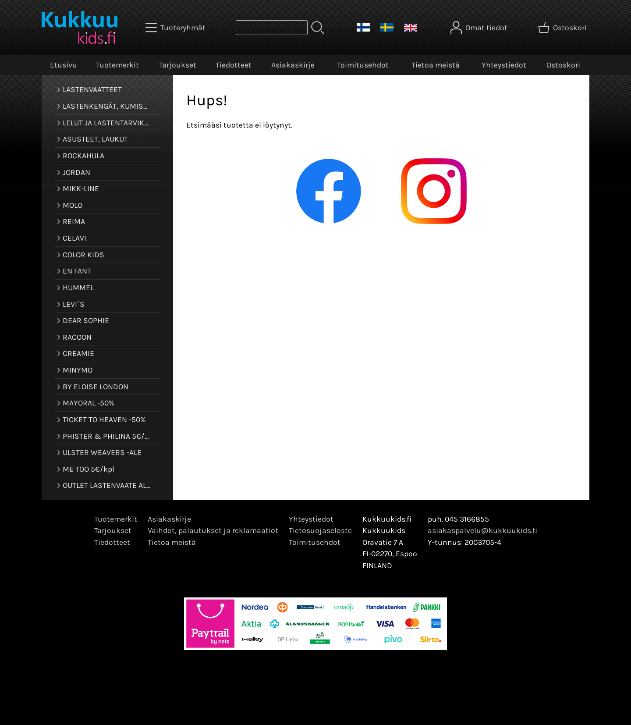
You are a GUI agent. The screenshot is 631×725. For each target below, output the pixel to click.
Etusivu (63, 64)
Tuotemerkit (117, 64)
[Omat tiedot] (480, 27)
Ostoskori (563, 64)
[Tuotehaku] (272, 27)
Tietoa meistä (435, 64)
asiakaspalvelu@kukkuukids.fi (482, 530)
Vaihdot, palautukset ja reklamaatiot (213, 530)
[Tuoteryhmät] (176, 27)
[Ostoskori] (563, 27)
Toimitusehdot (363, 64)
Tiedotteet (234, 64)
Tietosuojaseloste (320, 530)
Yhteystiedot (504, 64)
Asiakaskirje (293, 64)
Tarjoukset (177, 64)
